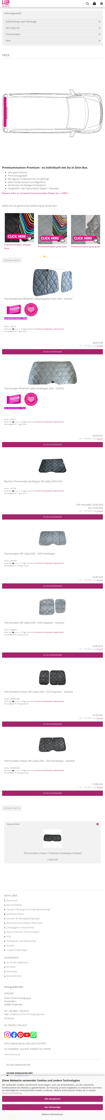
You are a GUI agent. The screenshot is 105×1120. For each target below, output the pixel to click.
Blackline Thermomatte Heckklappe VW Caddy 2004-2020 (33, 481)
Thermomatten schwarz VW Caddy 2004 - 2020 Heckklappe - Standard (39, 760)
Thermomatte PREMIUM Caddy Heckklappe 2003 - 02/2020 (34, 388)
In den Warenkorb (52, 352)
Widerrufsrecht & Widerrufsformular (24, 923)
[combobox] (12, 260)
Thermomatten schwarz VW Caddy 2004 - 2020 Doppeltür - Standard (38, 691)
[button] (44, 256)
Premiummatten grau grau (85, 246)
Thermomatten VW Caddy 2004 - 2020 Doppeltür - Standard (34, 622)
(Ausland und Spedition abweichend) (49, 329)
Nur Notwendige (52, 1107)
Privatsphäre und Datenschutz (21, 941)
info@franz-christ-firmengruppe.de (27, 1014)
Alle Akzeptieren (52, 1098)
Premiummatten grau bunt (52, 246)
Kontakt (10, 945)
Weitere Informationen (52, 1114)
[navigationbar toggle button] (101, 3)
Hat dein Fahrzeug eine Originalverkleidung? (28, 909)
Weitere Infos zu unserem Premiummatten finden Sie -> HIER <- (35, 193)
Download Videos (15, 913)
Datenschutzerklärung (11, 1093)
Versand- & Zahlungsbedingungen (23, 918)
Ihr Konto (10, 966)
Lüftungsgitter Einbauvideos (20, 927)
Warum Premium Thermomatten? (23, 932)
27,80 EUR (52, 859)
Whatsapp (9, 1018)
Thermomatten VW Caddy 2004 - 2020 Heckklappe (29, 553)
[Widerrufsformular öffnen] (13, 986)
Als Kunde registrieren (17, 962)
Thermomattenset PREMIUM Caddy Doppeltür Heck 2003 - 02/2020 (38, 298)
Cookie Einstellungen (16, 950)
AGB (8, 936)
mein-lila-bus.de (12, 1054)
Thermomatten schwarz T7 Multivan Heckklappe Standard (52, 853)
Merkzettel (11, 971)
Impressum (12, 900)
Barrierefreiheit (14, 904)
